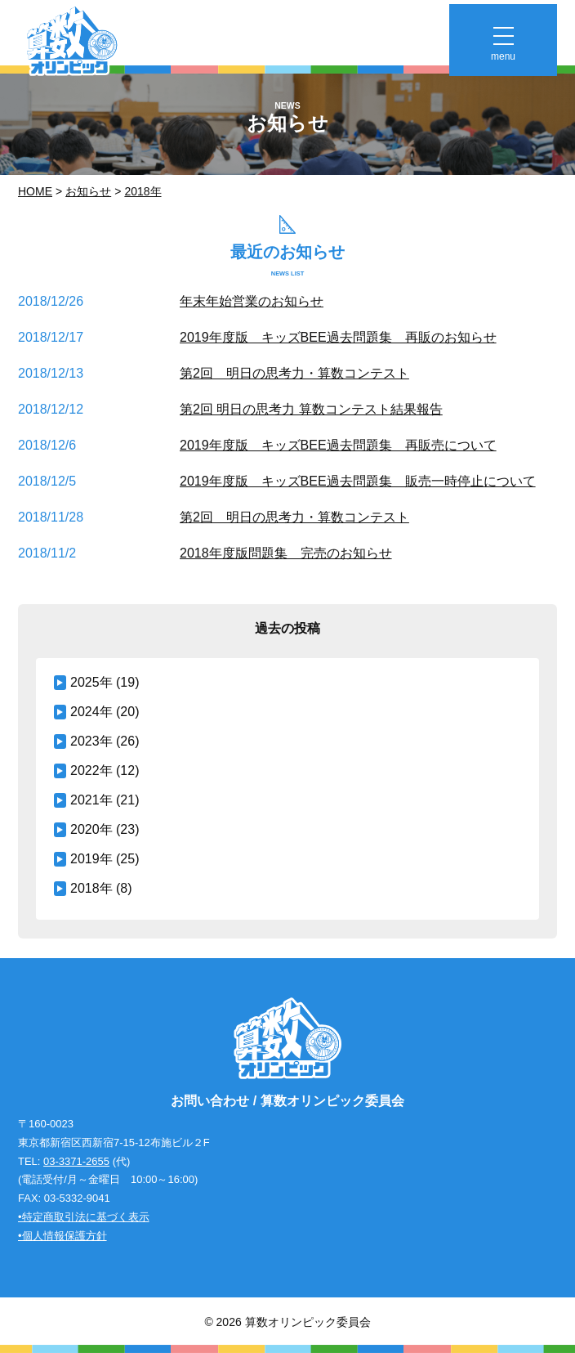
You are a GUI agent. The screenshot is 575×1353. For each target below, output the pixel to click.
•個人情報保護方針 (62, 1236)
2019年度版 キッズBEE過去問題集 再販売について (338, 445)
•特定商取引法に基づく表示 (83, 1217)
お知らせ (88, 191)
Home (35, 191)
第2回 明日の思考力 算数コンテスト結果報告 (311, 409)
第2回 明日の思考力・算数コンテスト (294, 373)
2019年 (91, 859)
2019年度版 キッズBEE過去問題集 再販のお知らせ (338, 337)
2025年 (91, 682)
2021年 (91, 800)
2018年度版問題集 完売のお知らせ (286, 553)
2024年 (91, 712)
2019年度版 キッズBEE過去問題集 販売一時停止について (358, 481)
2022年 (91, 770)
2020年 (91, 829)
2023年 (91, 741)
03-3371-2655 (76, 1161)
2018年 (142, 191)
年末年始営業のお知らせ (251, 301)
